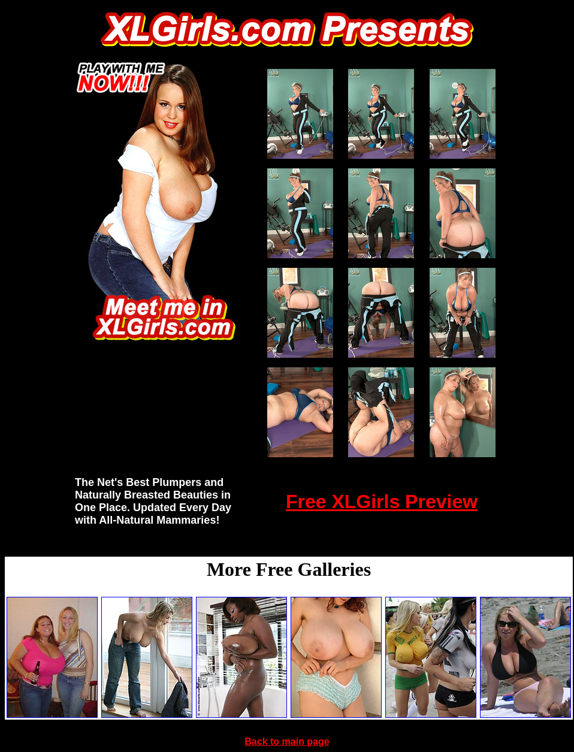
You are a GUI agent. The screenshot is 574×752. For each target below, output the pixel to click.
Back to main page (286, 741)
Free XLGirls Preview (382, 501)
